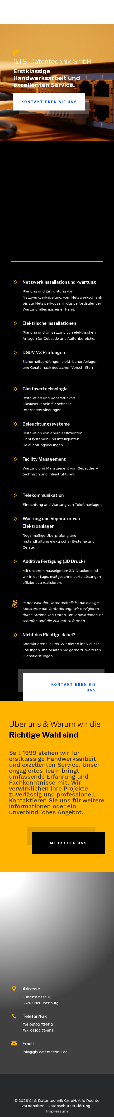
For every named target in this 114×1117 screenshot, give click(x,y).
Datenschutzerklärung (69, 1105)
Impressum (57, 1111)
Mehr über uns (68, 843)
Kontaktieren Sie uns (49, 102)
